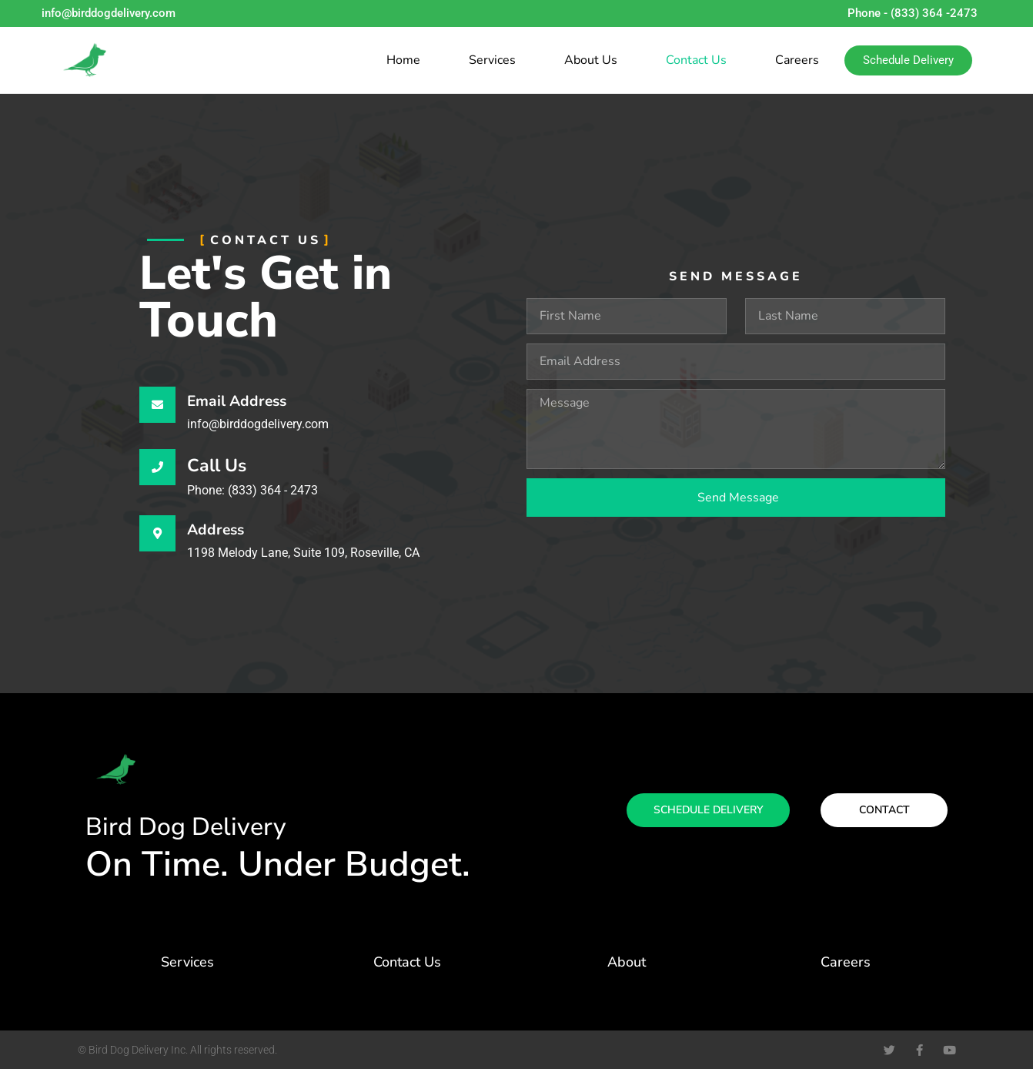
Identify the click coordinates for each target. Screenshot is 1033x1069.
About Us (590, 60)
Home (403, 60)
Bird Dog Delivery (185, 826)
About (626, 962)
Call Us (216, 466)
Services (492, 60)
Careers (797, 60)
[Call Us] (157, 467)
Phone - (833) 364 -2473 (912, 13)
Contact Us (696, 60)
